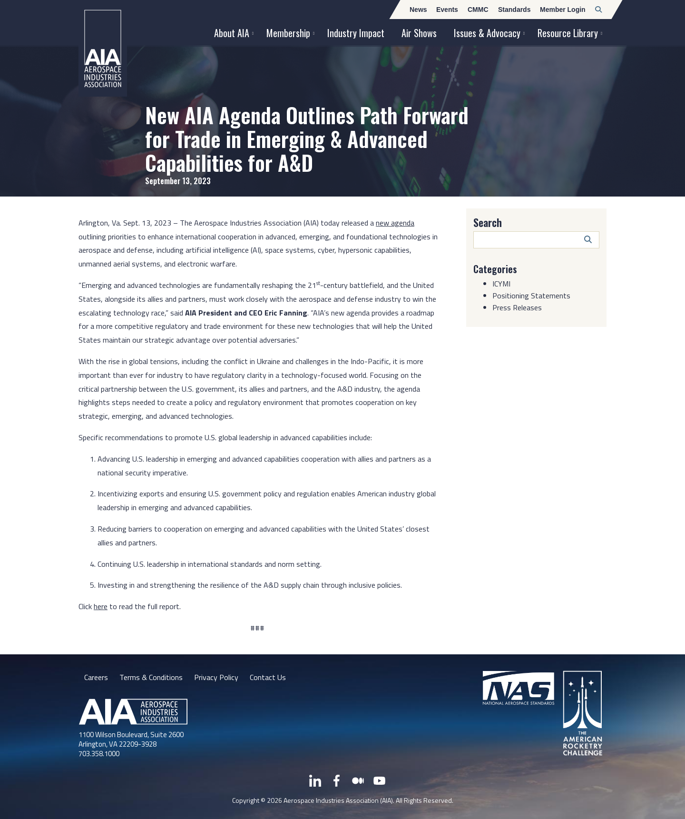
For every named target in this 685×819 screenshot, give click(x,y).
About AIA (231, 33)
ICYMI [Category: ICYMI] (501, 283)
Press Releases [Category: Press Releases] (517, 307)
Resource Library (568, 33)
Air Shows (419, 33)
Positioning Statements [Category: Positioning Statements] (531, 295)
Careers (96, 677)
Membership (288, 33)
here (101, 606)
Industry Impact (355, 33)
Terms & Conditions (151, 677)
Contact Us (268, 677)
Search (487, 222)
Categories (495, 269)
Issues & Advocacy (487, 33)
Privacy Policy (216, 677)
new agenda (395, 222)
